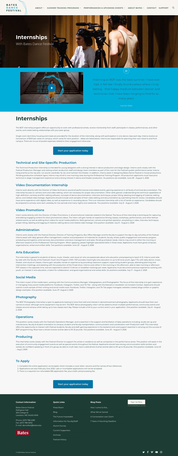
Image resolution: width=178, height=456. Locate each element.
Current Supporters (61, 430)
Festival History (59, 439)
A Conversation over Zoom (102, 417)
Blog (55, 412)
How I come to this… (99, 407)
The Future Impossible (63, 417)
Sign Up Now (136, 402)
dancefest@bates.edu (32, 425)
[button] (73, 151)
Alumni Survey (59, 426)
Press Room (58, 407)
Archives (57, 435)
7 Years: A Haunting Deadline (103, 421)
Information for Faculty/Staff (65, 421)
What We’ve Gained (99, 412)
